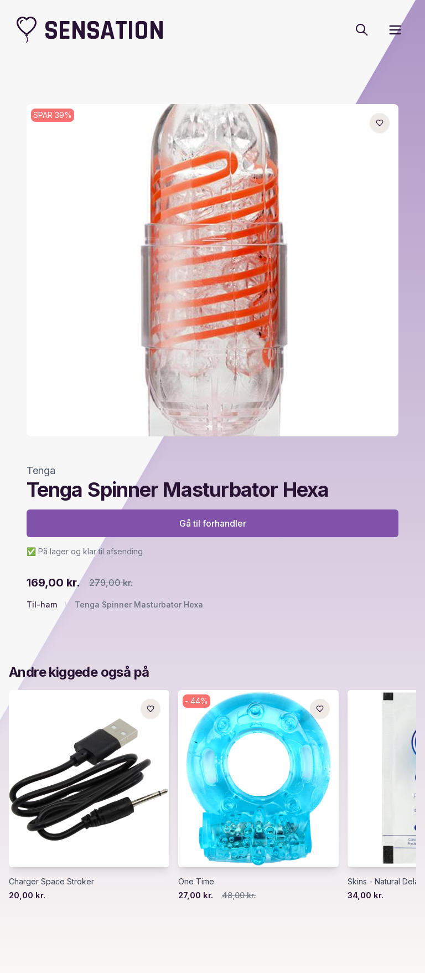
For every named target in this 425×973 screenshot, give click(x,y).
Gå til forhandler (212, 523)
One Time (196, 881)
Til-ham (42, 604)
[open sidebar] (395, 30)
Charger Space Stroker (51, 881)
